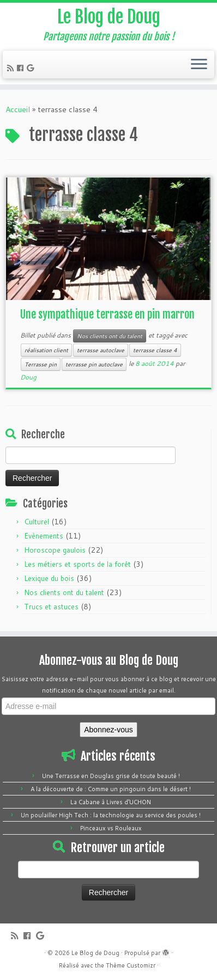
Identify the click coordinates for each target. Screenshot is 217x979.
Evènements (43, 536)
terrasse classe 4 (155, 350)
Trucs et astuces (51, 606)
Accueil (17, 109)
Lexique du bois (49, 578)
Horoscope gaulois (55, 550)
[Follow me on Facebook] (22, 68)
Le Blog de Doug (108, 17)
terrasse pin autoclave (94, 364)
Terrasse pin (41, 364)
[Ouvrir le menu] (199, 65)
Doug (28, 377)
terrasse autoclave (100, 350)
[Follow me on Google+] (32, 68)
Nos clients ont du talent (109, 336)
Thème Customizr (130, 965)
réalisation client (46, 350)
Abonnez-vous (108, 729)
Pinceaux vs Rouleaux (111, 828)
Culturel (36, 522)
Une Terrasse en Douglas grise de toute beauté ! (111, 776)
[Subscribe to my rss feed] (12, 68)
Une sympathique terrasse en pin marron (107, 314)
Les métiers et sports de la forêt (77, 564)
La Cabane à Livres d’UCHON (110, 802)
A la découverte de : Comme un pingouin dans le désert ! (111, 789)
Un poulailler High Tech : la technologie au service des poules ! (111, 815)
